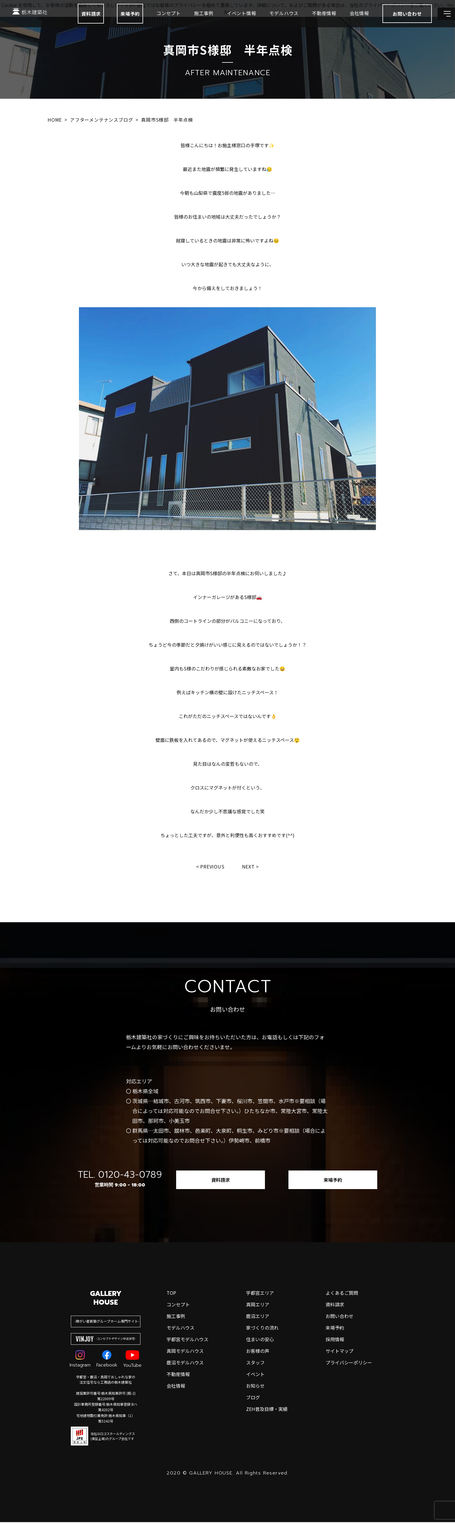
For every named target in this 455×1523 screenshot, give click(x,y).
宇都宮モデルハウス (187, 1340)
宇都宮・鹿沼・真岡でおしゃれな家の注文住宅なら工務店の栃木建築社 (105, 1380)
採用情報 (335, 1340)
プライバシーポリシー (349, 1363)
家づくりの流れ (262, 1328)
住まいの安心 (260, 1340)
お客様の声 (257, 1351)
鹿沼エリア (257, 1316)
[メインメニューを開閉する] (442, 21)
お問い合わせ (339, 1316)
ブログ (253, 1398)
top (171, 1293)
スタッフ (255, 1363)
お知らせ (255, 1386)
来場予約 (115, 20)
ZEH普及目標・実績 (267, 1409)
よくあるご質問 (342, 1293)
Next (250, 867)
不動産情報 (309, 20)
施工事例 (189, 20)
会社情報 (345, 20)
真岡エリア (257, 1305)
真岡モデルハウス (185, 1351)
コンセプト (154, 20)
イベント (255, 1374)
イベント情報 (227, 20)
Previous (211, 867)
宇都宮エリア (260, 1293)
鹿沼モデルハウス (185, 1363)
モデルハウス (269, 20)
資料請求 (76, 20)
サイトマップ (339, 1351)
